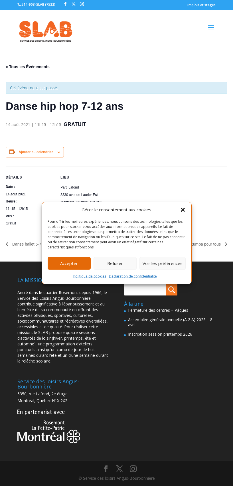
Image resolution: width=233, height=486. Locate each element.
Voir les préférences (163, 263)
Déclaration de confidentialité (133, 276)
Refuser (115, 263)
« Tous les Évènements (28, 66)
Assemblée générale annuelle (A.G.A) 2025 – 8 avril (170, 322)
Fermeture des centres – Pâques (158, 310)
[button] (183, 210)
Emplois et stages (201, 5)
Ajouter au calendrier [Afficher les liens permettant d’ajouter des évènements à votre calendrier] (36, 152)
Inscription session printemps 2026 (160, 334)
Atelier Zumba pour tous (200, 244)
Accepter (69, 263)
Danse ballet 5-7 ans (30, 244)
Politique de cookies (89, 276)
